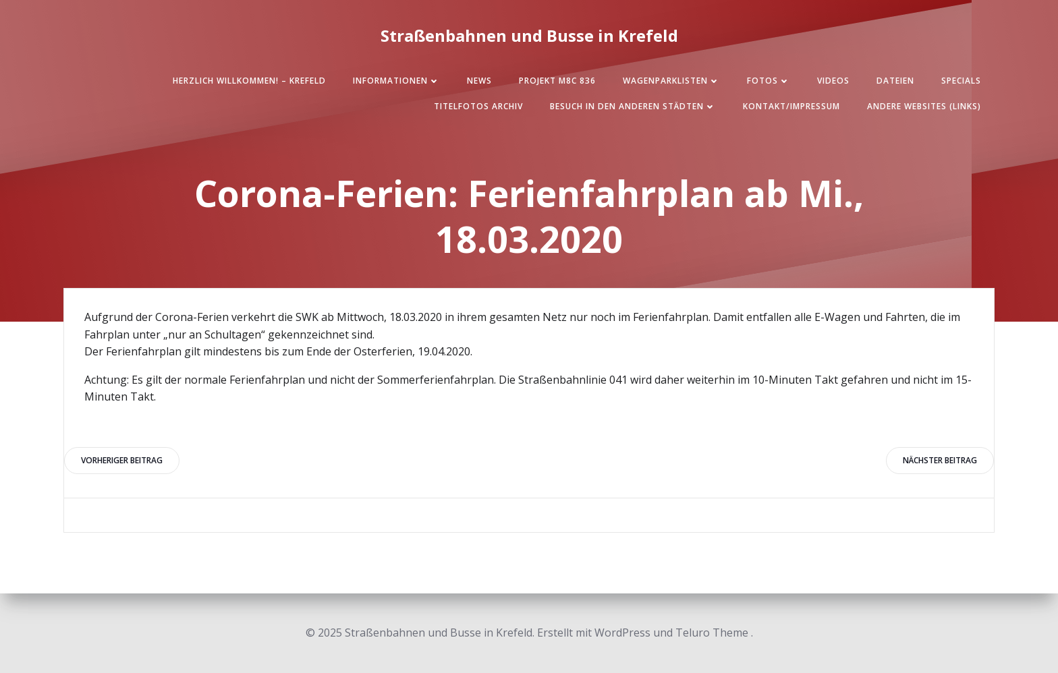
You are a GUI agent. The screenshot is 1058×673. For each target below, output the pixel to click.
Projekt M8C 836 (557, 80)
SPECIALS (961, 80)
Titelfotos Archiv (478, 106)
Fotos (768, 80)
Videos (833, 80)
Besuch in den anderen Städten (633, 106)
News (479, 80)
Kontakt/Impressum (791, 106)
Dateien (895, 80)
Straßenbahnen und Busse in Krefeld (529, 35)
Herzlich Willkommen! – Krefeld (249, 80)
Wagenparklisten (671, 80)
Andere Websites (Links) (924, 106)
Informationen (396, 80)
